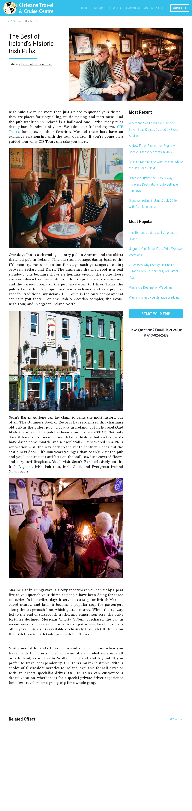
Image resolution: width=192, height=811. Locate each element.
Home (84, 8)
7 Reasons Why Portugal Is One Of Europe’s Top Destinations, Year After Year (153, 271)
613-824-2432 (158, 335)
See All (174, 719)
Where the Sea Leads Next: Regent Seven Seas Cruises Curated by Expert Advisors (154, 129)
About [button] (159, 8)
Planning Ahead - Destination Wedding (154, 297)
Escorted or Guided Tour (36, 64)
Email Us (161, 330)
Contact (179, 8)
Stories (148, 8)
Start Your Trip (156, 314)
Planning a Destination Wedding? (150, 287)
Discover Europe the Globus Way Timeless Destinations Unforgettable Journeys (153, 184)
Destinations (132, 8)
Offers (117, 8)
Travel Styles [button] (99, 8)
